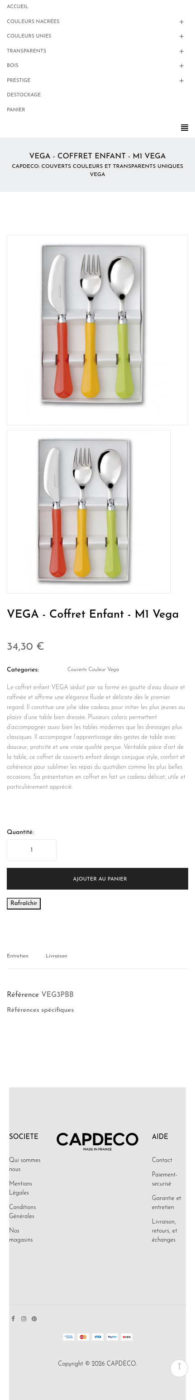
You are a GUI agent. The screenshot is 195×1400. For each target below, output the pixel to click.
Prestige (19, 80)
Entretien (18, 956)
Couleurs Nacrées (33, 21)
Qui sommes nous (25, 1164)
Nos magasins (21, 1235)
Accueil (18, 7)
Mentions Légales (20, 1188)
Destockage (24, 95)
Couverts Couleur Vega (93, 669)
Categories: (23, 670)
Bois (13, 65)
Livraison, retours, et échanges (164, 1231)
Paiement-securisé (164, 1179)
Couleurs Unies (29, 36)
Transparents (26, 51)
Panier (16, 110)
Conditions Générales (22, 1212)
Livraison (56, 956)
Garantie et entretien (166, 1202)
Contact (162, 1160)
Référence (23, 995)
